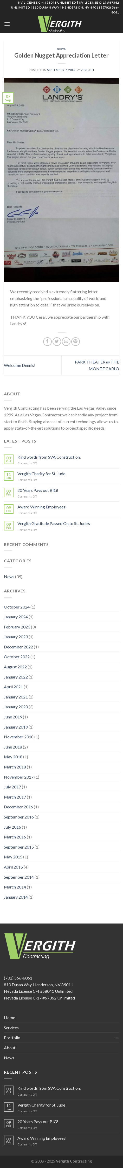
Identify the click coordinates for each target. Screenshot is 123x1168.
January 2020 (16, 706)
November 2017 (19, 776)
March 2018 (15, 766)
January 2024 (16, 616)
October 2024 (17, 606)
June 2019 (13, 716)
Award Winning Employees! (42, 506)
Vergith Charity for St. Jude (41, 473)
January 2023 (16, 636)
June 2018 (13, 746)
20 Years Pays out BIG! (37, 490)
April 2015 (13, 866)
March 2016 (15, 836)
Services (11, 1027)
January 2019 (16, 726)
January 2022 (16, 676)
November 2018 (19, 736)
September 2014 (19, 877)
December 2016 (18, 806)
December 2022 (18, 646)
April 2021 (13, 686)
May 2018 (13, 756)
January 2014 (16, 896)
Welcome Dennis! (19, 365)
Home (9, 1017)
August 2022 (15, 666)
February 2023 (17, 626)
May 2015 (13, 856)
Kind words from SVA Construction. (49, 456)
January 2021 (16, 696)
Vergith (87, 70)
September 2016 (19, 816)
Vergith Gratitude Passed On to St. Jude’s (53, 523)
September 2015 (19, 846)
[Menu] (7, 24)
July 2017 (12, 786)
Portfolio (12, 1037)
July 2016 (12, 826)
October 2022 (17, 656)
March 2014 (15, 886)
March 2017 (15, 796)
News (61, 48)
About (9, 1047)
